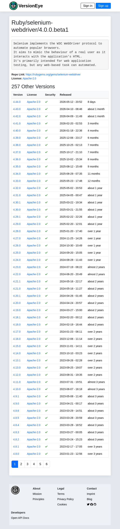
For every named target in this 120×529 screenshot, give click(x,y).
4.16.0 (17, 338)
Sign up (103, 5)
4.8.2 (16, 439)
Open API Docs (20, 517)
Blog (89, 499)
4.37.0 (17, 152)
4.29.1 (17, 216)
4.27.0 (17, 238)
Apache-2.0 (29, 78)
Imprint (91, 493)
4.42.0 (17, 116)
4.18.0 (17, 324)
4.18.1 (17, 317)
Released (65, 94)
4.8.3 (16, 432)
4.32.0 (17, 188)
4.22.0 (17, 274)
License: (16, 78)
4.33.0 (17, 180)
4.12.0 (17, 374)
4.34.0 (17, 173)
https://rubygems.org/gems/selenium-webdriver (53, 74)
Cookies (62, 504)
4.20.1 (17, 295)
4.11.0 (17, 381)
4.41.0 (17, 123)
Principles (38, 499)
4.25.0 (17, 252)
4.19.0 (17, 310)
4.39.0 (17, 137)
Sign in (87, 5)
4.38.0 (17, 144)
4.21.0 (17, 288)
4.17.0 (17, 331)
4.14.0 (17, 353)
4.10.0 (17, 389)
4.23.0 (17, 267)
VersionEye (30, 5)
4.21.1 (17, 281)
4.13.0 (17, 367)
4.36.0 (17, 159)
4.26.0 (17, 245)
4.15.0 (17, 346)
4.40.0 (17, 130)
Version (18, 94)
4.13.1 (17, 360)
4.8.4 (16, 425)
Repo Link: (18, 74)
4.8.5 (16, 417)
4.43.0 (17, 109)
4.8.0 (16, 453)
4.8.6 (16, 410)
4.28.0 (17, 231)
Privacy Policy (65, 499)
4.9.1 (16, 396)
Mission (37, 493)
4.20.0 (17, 302)
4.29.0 (17, 223)
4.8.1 (16, 446)
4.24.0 (17, 259)
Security (50, 94)
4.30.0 (17, 209)
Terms (61, 493)
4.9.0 (16, 403)
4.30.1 (17, 202)
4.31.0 (17, 195)
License (32, 94)
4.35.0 (17, 166)
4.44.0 (17, 101)
